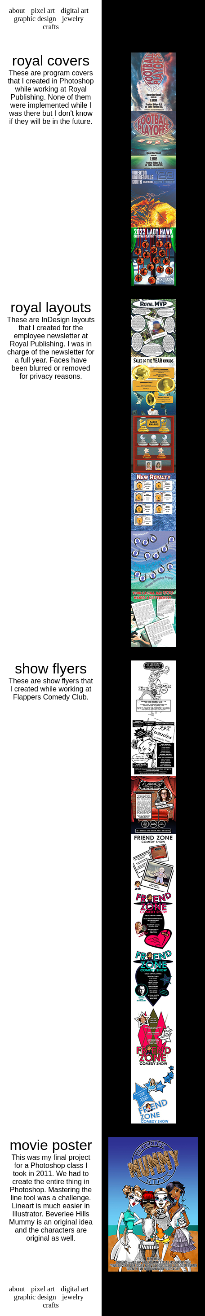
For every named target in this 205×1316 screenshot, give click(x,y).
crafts (51, 27)
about (17, 10)
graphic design (35, 18)
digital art (75, 10)
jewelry (73, 18)
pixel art (43, 10)
